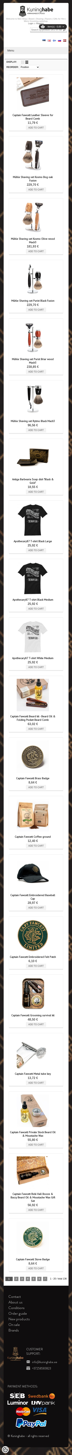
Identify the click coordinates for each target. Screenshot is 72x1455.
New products (19, 1319)
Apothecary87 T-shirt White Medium (32, 658)
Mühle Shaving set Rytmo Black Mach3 (33, 421)
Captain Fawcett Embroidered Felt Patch (33, 957)
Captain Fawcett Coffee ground (33, 836)
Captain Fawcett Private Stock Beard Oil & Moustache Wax (32, 1133)
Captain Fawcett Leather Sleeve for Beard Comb (32, 116)
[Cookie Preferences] (5, 1449)
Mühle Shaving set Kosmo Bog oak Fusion (33, 178)
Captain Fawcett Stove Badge (33, 1259)
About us (15, 1302)
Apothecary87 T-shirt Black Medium (32, 599)
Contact (14, 1296)
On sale (14, 1324)
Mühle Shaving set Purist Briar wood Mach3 (33, 360)
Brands (13, 1330)
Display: (12, 62)
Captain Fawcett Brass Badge (32, 778)
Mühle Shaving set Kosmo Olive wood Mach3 (33, 240)
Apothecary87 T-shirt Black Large (33, 541)
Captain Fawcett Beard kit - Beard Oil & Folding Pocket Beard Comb (32, 718)
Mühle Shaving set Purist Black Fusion (32, 300)
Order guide (17, 1313)
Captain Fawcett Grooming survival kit (32, 1015)
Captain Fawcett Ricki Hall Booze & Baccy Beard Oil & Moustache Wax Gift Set (33, 1197)
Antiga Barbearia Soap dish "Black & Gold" (33, 481)
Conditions (16, 1308)
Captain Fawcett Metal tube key (33, 1074)
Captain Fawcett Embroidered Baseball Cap (32, 896)
